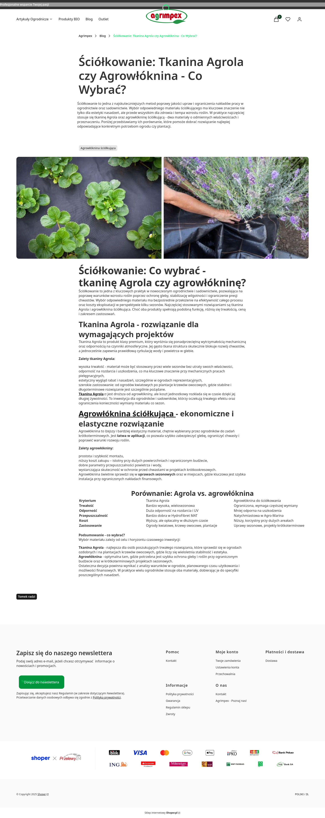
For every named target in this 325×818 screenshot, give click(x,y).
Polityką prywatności (107, 697)
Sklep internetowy (161, 812)
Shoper (42, 794)
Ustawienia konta (227, 667)
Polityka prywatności (180, 694)
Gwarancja (173, 701)
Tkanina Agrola (91, 394)
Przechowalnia (225, 674)
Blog (102, 36)
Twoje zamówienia (228, 661)
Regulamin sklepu (178, 707)
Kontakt (171, 661)
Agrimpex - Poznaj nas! (231, 701)
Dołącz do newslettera (41, 682)
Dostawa (271, 661)
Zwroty (170, 714)
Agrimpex (85, 36)
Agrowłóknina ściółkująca (98, 148)
